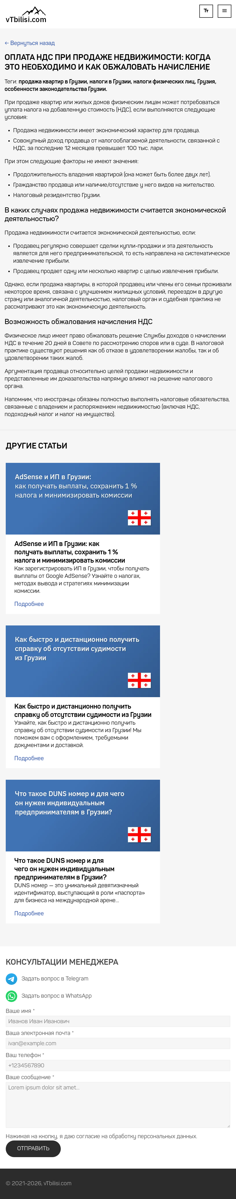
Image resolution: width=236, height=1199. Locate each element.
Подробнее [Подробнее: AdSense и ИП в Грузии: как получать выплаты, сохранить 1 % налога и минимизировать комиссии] (29, 604)
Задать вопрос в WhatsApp (49, 996)
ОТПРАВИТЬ (33, 1149)
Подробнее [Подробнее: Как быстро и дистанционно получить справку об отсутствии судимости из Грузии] (29, 759)
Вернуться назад (30, 43)
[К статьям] (26, 14)
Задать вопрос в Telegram (47, 979)
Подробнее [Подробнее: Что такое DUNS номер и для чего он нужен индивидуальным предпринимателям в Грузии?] (29, 914)
